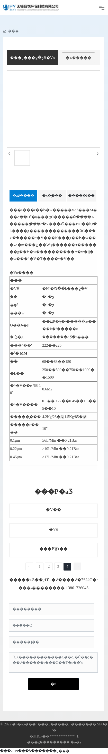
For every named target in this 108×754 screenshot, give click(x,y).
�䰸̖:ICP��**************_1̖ (54, 736)
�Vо (53, 529)
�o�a (76, 742)
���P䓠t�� (53, 549)
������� (58, 742)
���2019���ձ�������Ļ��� (34, 751)
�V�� (53, 509)
